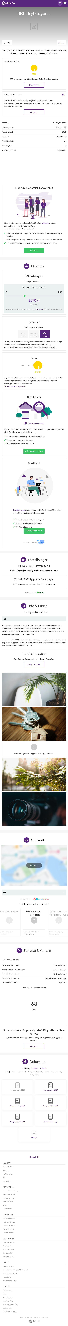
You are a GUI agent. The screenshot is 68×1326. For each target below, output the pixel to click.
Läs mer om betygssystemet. (15, 386)
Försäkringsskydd (9, 1222)
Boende (35, 1068)
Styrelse (43, 1068)
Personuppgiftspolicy (10, 1304)
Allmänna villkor (8, 1301)
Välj (4, 619)
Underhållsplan (8, 1201)
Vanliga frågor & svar (10, 1281)
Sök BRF (34, 1157)
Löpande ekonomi (9, 1194)
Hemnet (5, 1170)
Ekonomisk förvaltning (10, 1191)
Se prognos (40, 309)
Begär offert (7, 1209)
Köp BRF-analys (8, 1266)
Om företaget (7, 1290)
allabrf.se (45, 223)
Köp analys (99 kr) (34, 451)
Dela (7, 43)
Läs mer (34, 85)
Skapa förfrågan (8, 1233)
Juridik (5, 1205)
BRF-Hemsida (7, 1174)
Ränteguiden (7, 1246)
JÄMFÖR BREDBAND (34, 531)
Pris (4, 1178)
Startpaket (6, 1181)
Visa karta (34, 865)
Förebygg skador (8, 1229)
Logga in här (34, 665)
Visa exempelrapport (35, 423)
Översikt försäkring (9, 1218)
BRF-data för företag (10, 1273)
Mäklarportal (7, 1277)
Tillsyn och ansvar (9, 1225)
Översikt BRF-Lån (9, 1242)
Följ (61, 43)
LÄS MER (34, 112)
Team (5, 1294)
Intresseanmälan (8, 1257)
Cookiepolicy (7, 1308)
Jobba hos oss (8, 1297)
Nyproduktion (7, 1253)
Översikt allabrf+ (8, 1167)
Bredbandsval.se (19, 510)
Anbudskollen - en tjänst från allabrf (15, 1270)
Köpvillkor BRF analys (10, 1312)
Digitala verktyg (8, 1198)
